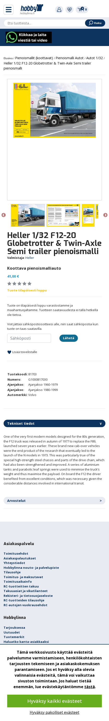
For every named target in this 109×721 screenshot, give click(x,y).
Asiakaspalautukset (20, 558)
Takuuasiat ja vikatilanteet (26, 591)
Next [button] (105, 215)
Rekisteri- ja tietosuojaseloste (28, 595)
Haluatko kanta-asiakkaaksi (26, 642)
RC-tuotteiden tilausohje (24, 600)
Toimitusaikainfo (18, 581)
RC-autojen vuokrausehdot (25, 605)
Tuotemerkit (14, 637)
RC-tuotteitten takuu (21, 586)
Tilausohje (12, 572)
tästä (89, 686)
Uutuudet (12, 632)
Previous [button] (3, 215)
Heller (29, 258)
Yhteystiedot (14, 563)
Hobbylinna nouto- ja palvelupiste (31, 567)
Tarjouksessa (14, 627)
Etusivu (8, 58)
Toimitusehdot (16, 553)
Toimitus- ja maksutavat (23, 577)
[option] (54, 110)
